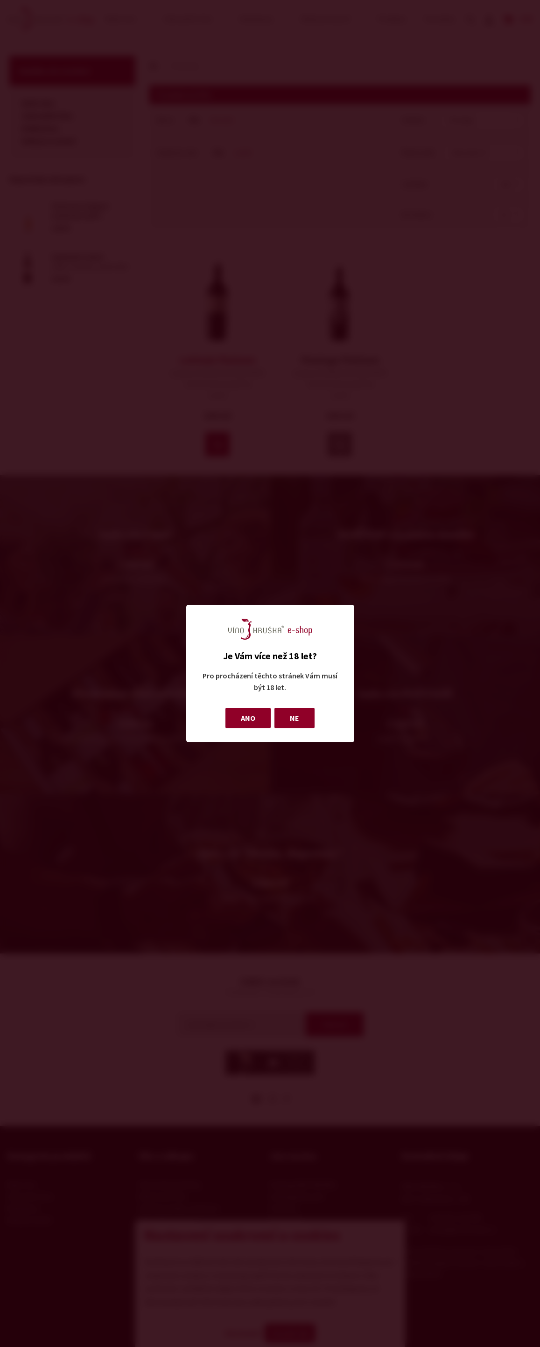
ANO (248, 718)
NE (294, 718)
